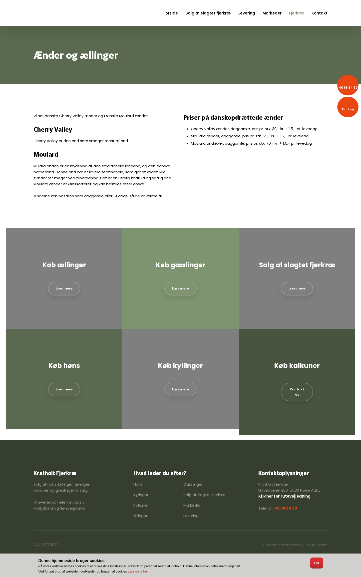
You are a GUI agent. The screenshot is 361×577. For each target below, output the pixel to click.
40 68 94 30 (285, 508)
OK (317, 563)
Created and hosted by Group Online (295, 545)
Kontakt (320, 13)
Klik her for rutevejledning (284, 496)
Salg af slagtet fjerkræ (208, 13)
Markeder (272, 13)
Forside (170, 13)
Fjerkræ (296, 13)
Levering (246, 13)
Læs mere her (138, 571)
